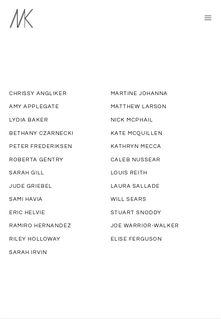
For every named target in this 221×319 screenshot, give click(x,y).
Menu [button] (207, 18)
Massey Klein (33, 18)
